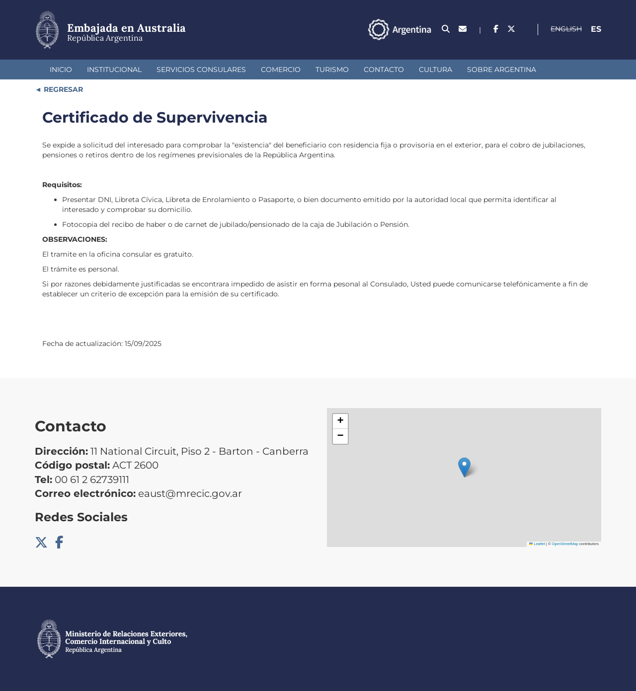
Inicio (61, 69)
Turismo (332, 69)
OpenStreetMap (565, 544)
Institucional (114, 69)
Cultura (435, 69)
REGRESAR (62, 89)
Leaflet (537, 544)
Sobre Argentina (501, 69)
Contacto (384, 69)
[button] (464, 467)
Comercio (281, 69)
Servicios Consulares (201, 69)
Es (596, 29)
